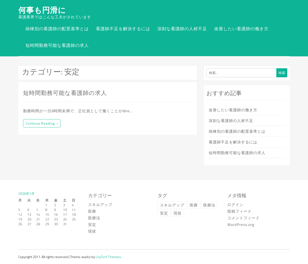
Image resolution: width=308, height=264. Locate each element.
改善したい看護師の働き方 (241, 28)
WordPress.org (240, 224)
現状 (92, 231)
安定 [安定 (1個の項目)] (164, 213)
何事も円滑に (42, 10)
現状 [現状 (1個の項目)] (178, 213)
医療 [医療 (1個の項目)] (194, 205)
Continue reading (42, 123)
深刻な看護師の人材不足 (182, 28)
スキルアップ (100, 204)
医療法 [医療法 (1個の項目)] (209, 205)
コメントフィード (243, 218)
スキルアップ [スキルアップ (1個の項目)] (172, 205)
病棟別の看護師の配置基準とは (57, 28)
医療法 (94, 218)
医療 (92, 211)
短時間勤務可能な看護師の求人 (57, 45)
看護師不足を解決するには (123, 28)
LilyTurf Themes (108, 256)
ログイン (235, 204)
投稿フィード (239, 211)
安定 (92, 224)
